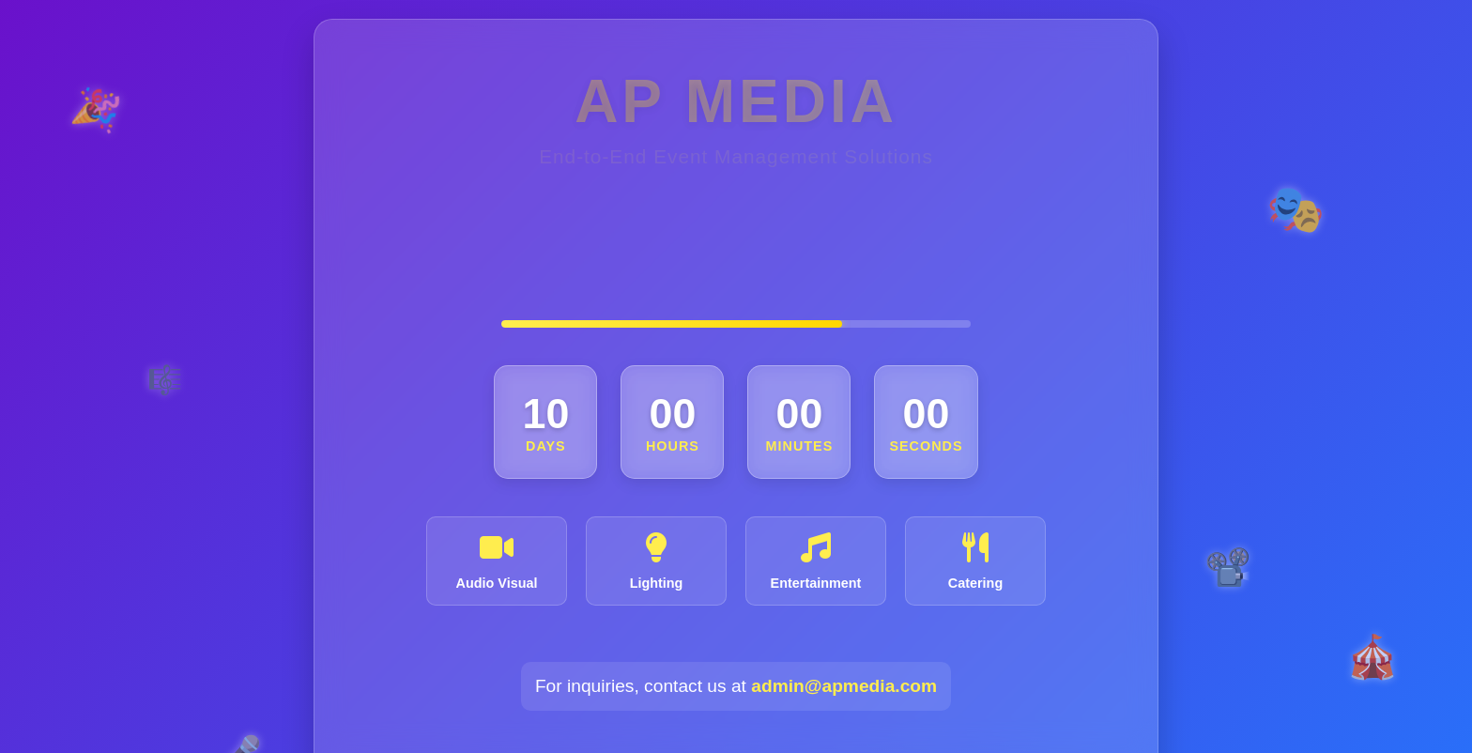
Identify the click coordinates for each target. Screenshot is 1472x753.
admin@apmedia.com (844, 562)
